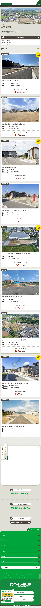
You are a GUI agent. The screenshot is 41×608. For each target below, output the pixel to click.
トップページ (3, 6)
